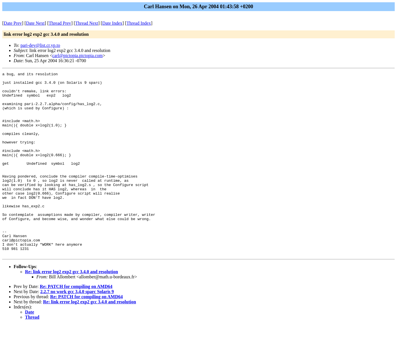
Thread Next (86, 23)
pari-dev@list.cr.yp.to (40, 45)
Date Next (35, 23)
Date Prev (13, 23)
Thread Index (138, 23)
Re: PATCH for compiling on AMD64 (76, 323)
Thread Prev (60, 23)
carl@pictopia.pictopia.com (77, 55)
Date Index (112, 23)
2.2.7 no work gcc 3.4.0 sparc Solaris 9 (77, 328)
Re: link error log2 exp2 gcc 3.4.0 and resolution (71, 308)
